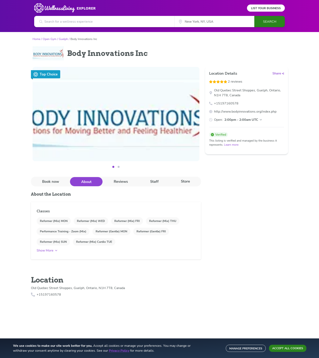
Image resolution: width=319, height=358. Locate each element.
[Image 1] (119, 167)
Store (185, 181)
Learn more (231, 145)
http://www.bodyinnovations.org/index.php (245, 111)
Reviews (121, 181)
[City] (214, 21)
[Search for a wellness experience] (104, 21)
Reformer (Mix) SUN (53, 242)
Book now (50, 181)
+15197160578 (226, 103)
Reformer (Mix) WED (91, 221)
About (86, 181)
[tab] (50, 181)
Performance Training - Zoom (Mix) (63, 231)
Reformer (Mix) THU (162, 221)
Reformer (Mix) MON (54, 221)
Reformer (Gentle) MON (111, 231)
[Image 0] (113, 167)
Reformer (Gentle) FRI (151, 231)
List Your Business (266, 8)
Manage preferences (245, 348)
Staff (154, 181)
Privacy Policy (119, 350)
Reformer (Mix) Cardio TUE (94, 242)
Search (269, 21)
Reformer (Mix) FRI (127, 221)
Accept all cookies (287, 348)
